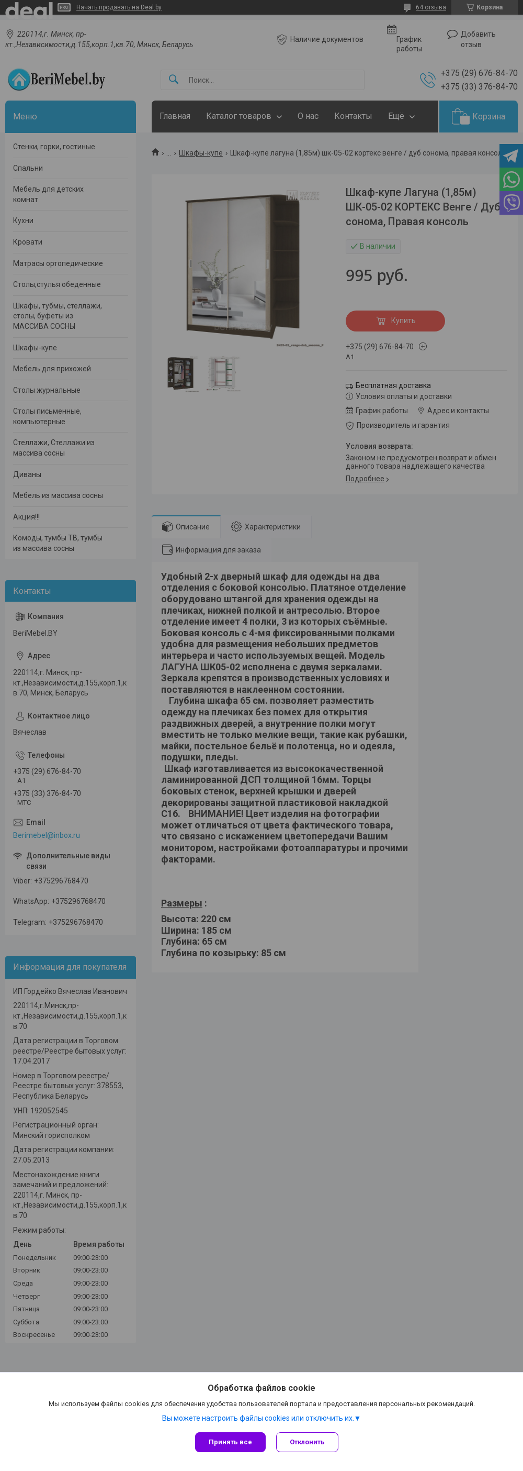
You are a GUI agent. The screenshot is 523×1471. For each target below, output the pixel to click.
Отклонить (307, 1442)
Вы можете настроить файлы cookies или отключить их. (258, 1418)
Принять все (230, 1442)
